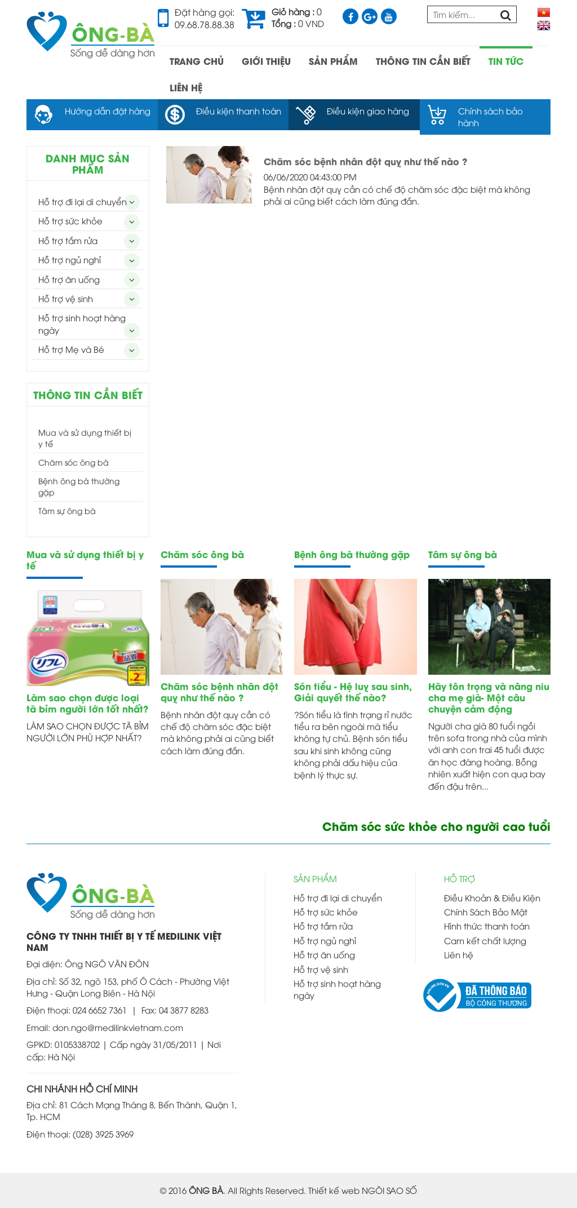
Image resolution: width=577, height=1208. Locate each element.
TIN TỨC (506, 60)
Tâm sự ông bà (67, 510)
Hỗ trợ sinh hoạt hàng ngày (82, 323)
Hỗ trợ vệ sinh (65, 298)
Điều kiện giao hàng (368, 110)
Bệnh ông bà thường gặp (78, 486)
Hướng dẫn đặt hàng (107, 110)
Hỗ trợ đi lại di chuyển (82, 201)
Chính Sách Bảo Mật (485, 911)
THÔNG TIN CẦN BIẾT (423, 60)
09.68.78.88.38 (204, 24)
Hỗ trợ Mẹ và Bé (71, 349)
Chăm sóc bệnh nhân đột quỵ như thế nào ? (365, 160)
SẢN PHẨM (333, 60)
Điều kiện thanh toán (238, 110)
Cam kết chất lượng (485, 940)
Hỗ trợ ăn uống (69, 279)
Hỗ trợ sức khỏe (70, 220)
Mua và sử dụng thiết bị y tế (84, 438)
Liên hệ (458, 954)
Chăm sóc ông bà (73, 462)
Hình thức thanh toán (487, 925)
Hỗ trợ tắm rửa (67, 240)
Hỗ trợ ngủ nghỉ (69, 259)
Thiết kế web (333, 1190)
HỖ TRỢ (459, 878)
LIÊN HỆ (186, 87)
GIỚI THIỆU (266, 60)
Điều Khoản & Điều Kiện (492, 897)
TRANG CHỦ (197, 60)
